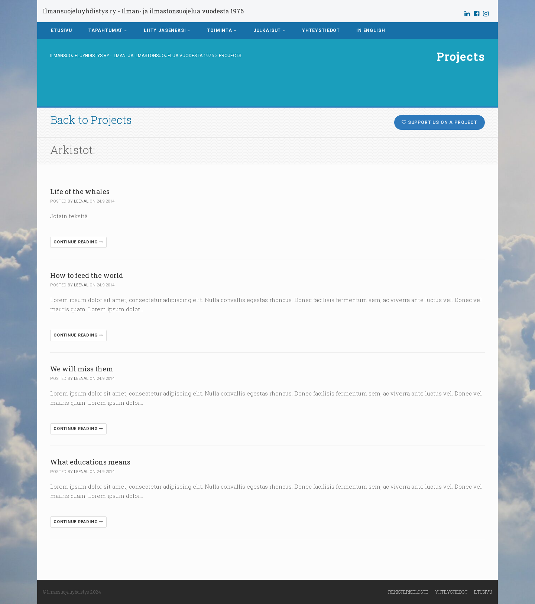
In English (370, 30)
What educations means (90, 461)
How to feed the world (86, 275)
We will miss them (81, 368)
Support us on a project (439, 122)
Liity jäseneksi (167, 30)
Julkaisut (269, 30)
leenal (81, 201)
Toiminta (222, 30)
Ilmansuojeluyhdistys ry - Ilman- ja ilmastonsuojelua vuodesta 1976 (143, 11)
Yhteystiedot (321, 30)
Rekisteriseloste (408, 592)
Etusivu (61, 30)
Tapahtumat (107, 30)
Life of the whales (80, 191)
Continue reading (78, 242)
